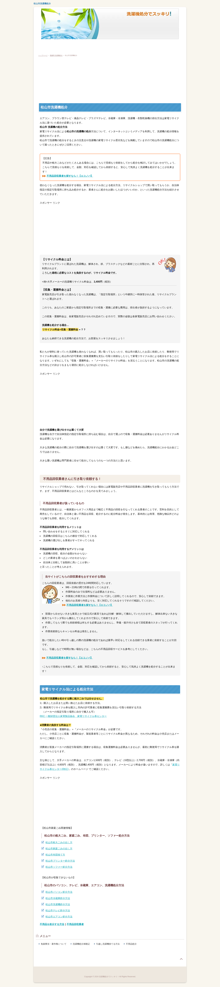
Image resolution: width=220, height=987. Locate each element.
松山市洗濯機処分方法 (58, 904)
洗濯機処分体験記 (81, 944)
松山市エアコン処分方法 (59, 916)
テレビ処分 (60, 45)
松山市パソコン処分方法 (59, 892)
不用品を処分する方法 (52, 924)
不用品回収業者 (75, 924)
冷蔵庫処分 (44, 45)
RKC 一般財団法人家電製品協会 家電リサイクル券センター (73, 716)
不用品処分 (131, 944)
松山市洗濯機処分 (42, 3)
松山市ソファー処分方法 (59, 867)
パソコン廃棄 (95, 45)
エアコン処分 (77, 45)
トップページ (43, 55)
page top (181, 959)
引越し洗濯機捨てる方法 (108, 944)
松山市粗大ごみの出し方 (59, 842)
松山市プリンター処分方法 (60, 860)
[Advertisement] (127, 79)
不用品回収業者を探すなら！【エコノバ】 (70, 176)
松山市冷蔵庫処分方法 (58, 898)
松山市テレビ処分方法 (58, 910)
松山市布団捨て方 (55, 854)
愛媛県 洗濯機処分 (56, 55)
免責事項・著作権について (53, 944)
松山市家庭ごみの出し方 (59, 848)
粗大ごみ (111, 45)
